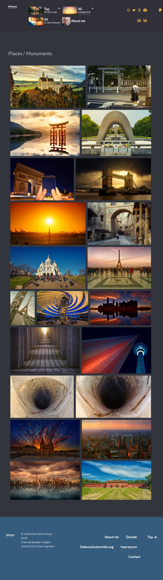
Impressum (129, 547)
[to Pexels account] (140, 20)
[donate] (160, 10)
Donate (131, 537)
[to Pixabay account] (145, 10)
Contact (134, 557)
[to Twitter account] (134, 10)
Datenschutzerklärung (96, 547)
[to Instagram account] (129, 10)
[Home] (12, 7)
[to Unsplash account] (145, 20)
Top (153, 537)
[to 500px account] (140, 10)
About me (112, 537)
